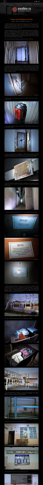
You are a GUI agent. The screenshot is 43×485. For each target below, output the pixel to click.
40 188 (27, 21)
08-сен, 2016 (18, 21)
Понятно (29, 479)
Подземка (13, 21)
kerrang (23, 21)
